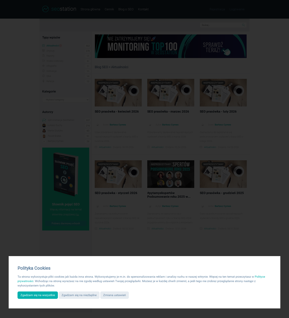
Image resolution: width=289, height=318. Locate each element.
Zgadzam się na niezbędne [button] (79, 295)
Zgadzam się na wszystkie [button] (37, 295)
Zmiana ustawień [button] (114, 295)
